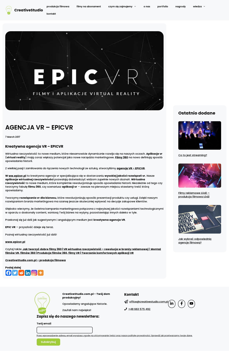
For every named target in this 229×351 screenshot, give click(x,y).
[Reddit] (21, 273)
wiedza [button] (201, 6)
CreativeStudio (28, 10)
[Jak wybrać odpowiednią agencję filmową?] (199, 219)
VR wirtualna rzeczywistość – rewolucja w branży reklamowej (106, 249)
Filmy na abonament (89, 6)
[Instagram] (34, 273)
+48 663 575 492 (139, 309)
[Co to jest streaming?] (199, 136)
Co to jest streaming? (192, 155)
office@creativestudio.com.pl (148, 301)
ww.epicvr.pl (17, 176)
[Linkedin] (28, 273)
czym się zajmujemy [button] (124, 6)
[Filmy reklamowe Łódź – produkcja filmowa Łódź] (199, 176)
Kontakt (51, 13)
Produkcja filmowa (58, 6)
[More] (41, 273)
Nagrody (180, 6)
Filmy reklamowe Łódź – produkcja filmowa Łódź (194, 194)
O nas (147, 6)
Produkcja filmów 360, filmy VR (58, 253)
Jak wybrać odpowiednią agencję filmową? (194, 240)
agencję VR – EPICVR (131, 168)
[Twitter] (15, 273)
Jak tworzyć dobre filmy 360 (42, 249)
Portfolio (162, 6)
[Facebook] (8, 273)
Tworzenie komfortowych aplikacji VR (107, 253)
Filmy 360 (121, 157)
